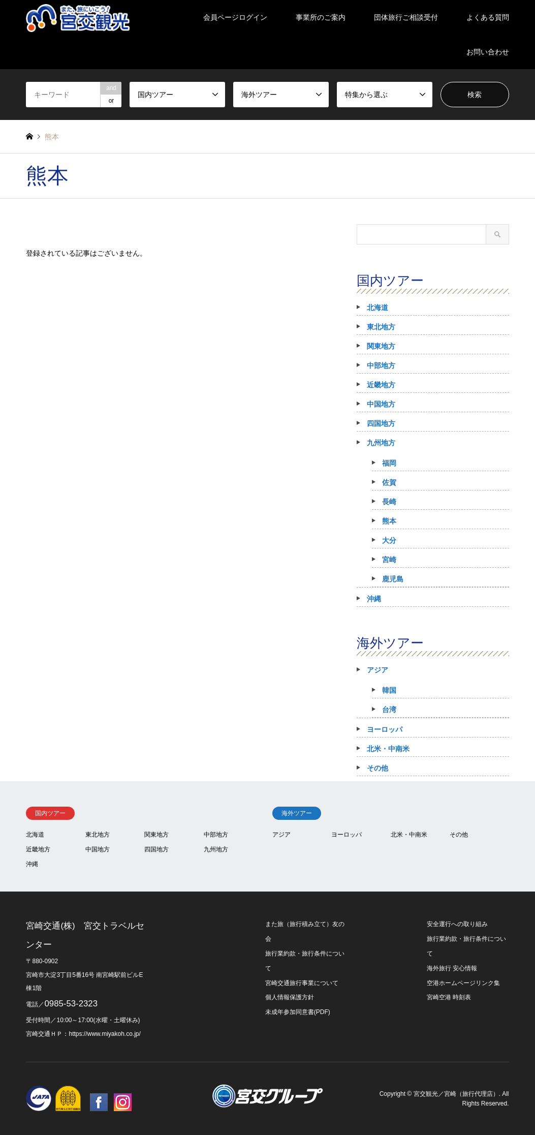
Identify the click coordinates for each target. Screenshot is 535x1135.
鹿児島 (392, 579)
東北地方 (381, 327)
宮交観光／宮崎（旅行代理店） (456, 1093)
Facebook (99, 1102)
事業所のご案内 (320, 17)
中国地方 (381, 404)
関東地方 (381, 346)
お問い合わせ (487, 52)
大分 (389, 540)
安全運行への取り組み (457, 924)
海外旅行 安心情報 (452, 968)
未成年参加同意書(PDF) (297, 1012)
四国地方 (381, 423)
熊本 (389, 521)
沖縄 (374, 599)
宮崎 (389, 560)
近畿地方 (381, 385)
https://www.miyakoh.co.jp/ (104, 1033)
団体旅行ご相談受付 (406, 17)
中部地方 (381, 365)
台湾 (389, 709)
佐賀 (389, 482)
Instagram (123, 1102)
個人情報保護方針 (289, 997)
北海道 (377, 307)
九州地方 (381, 443)
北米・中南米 (388, 749)
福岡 (389, 463)
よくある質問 (487, 17)
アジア (377, 670)
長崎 (389, 502)
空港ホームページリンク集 (463, 983)
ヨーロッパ (384, 729)
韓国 (389, 690)
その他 (377, 768)
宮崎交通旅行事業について (301, 983)
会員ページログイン (235, 17)
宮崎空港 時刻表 (449, 997)
